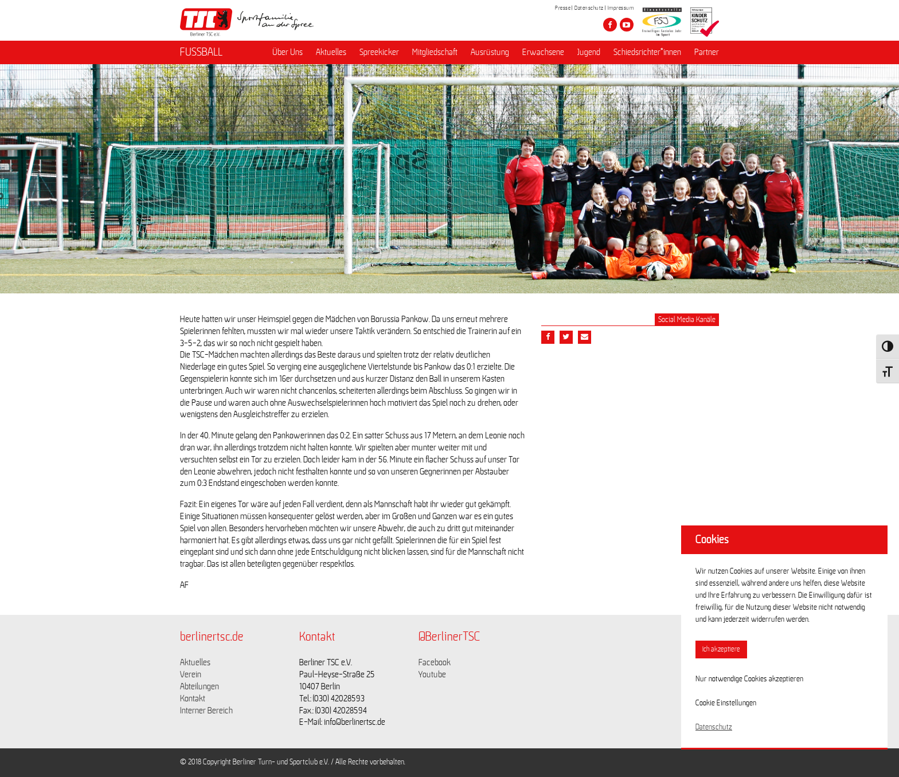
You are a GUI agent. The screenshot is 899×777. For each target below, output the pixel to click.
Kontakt (192, 698)
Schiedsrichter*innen (647, 52)
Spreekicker (379, 52)
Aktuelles (331, 52)
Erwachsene (543, 52)
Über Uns (287, 52)
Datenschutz (589, 8)
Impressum (621, 8)
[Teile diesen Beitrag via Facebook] (547, 337)
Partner (706, 52)
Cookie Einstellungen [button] (725, 703)
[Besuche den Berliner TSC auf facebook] (610, 25)
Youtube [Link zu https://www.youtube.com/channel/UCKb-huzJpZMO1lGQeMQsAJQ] (432, 674)
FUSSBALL (201, 52)
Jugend (588, 52)
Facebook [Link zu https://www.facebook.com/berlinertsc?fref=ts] (435, 662)
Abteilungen (199, 686)
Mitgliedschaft (435, 52)
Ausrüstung (490, 52)
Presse (562, 8)
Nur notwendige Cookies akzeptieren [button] (749, 679)
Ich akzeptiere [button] (721, 649)
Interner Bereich (206, 710)
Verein (190, 674)
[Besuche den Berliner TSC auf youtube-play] (627, 25)
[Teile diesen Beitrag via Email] (584, 337)
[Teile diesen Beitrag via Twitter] (566, 337)
